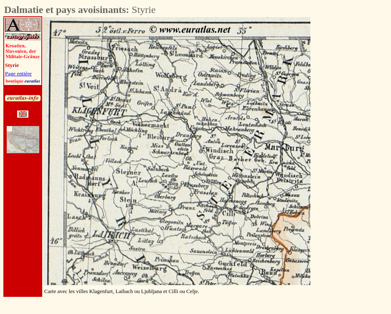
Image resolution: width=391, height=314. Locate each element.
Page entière (18, 73)
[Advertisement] (356, 142)
